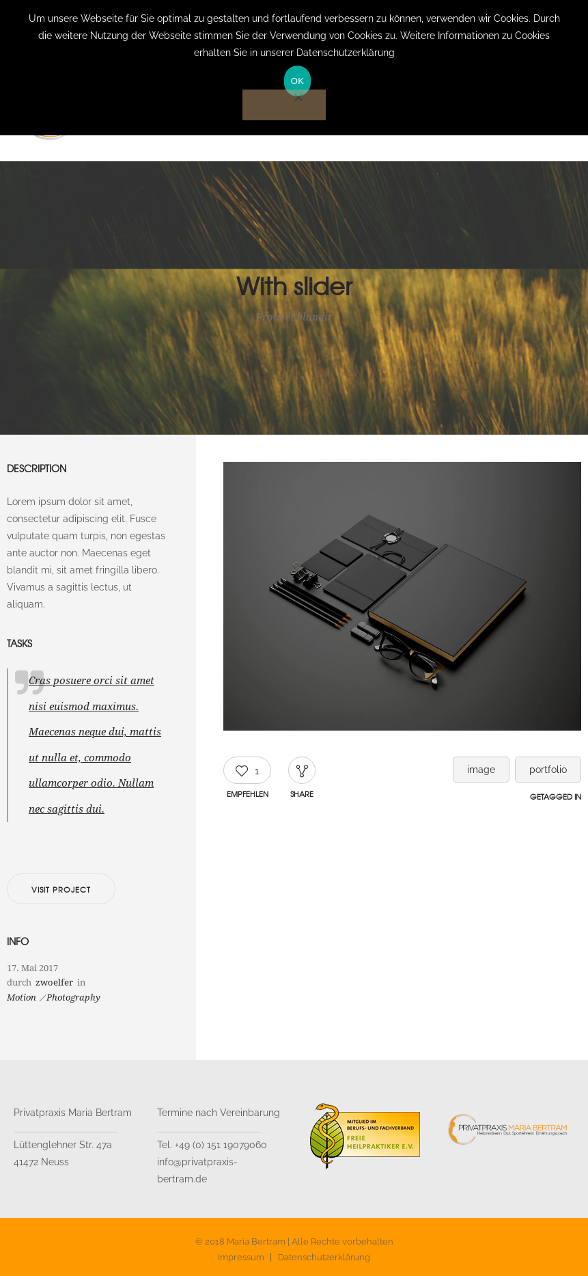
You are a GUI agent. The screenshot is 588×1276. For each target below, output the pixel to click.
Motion (21, 997)
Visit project (61, 889)
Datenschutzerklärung (324, 1257)
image (481, 769)
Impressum (241, 1257)
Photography (73, 997)
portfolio (548, 769)
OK (297, 81)
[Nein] (284, 105)
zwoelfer (54, 982)
